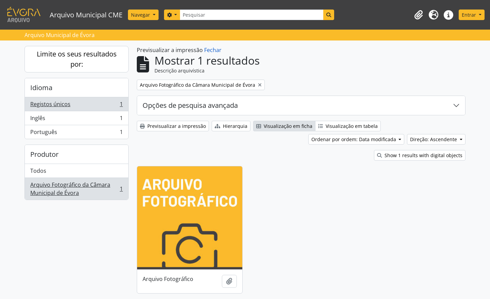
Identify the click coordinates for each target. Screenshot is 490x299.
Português (76, 133)
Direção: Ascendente (434, 139)
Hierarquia (231, 126)
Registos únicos (76, 105)
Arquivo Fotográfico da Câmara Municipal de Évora (76, 189)
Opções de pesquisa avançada (190, 105)
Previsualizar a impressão (173, 126)
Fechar (213, 50)
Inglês (76, 119)
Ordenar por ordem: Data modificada (354, 139)
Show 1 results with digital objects (419, 155)
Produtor (44, 154)
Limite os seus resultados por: (77, 59)
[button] (418, 14)
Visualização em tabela (348, 126)
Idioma (41, 87)
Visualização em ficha (284, 126)
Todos (38, 171)
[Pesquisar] (251, 15)
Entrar (469, 15)
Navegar (141, 15)
